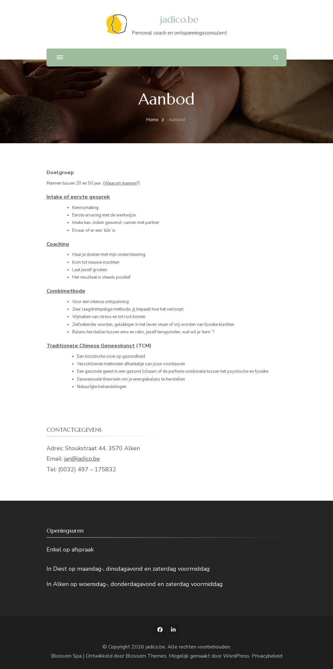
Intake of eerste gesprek (78, 197)
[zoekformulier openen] (276, 57)
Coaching (58, 244)
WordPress (236, 656)
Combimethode (66, 291)
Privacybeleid (267, 656)
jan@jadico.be (82, 459)
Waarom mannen (120, 183)
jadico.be (179, 19)
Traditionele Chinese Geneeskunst (91, 345)
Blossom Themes (146, 656)
